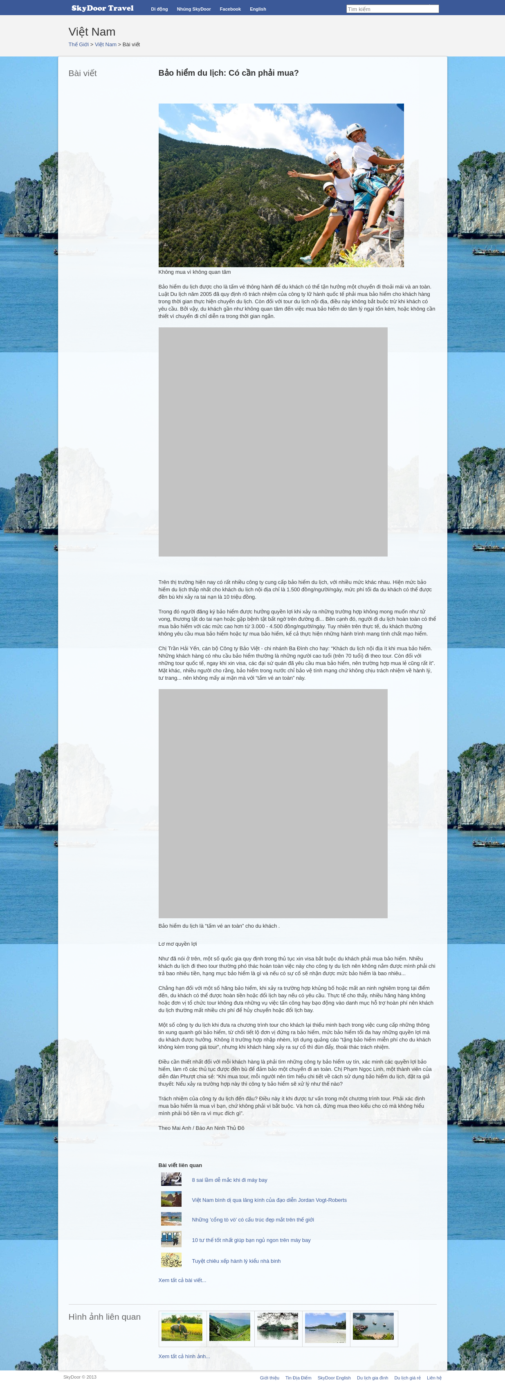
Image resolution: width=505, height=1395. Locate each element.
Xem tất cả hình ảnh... (185, 1356)
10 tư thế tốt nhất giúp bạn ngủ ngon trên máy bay (251, 1240)
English (258, 9)
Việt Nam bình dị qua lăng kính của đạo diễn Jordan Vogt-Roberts (269, 1200)
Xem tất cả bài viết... (182, 1280)
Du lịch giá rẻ (407, 1377)
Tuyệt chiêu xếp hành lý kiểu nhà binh (236, 1261)
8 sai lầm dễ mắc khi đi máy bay (229, 1180)
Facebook (230, 9)
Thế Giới (79, 44)
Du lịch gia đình (372, 1377)
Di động (159, 9)
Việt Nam (106, 44)
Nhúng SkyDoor (194, 9)
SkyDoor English (334, 1377)
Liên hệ (434, 1377)
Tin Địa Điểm (298, 1377)
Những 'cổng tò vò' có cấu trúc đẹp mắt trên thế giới (253, 1220)
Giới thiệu (269, 1377)
